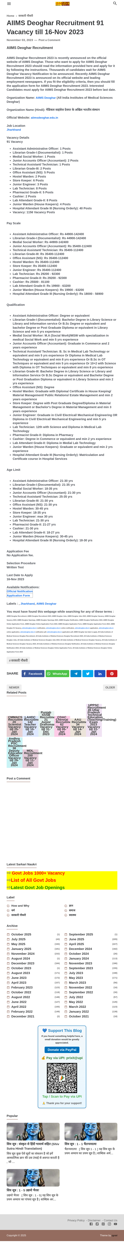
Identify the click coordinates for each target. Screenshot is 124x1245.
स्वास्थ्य (73, 919)
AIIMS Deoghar (46, 97)
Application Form (19, 595)
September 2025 (82, 938)
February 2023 (23, 991)
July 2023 (76, 977)
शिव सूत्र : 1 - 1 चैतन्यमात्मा (82, 1148)
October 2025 (22, 938)
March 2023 (78, 986)
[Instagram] (109, 1228)
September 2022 (82, 996)
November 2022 (81, 991)
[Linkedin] (100, 674)
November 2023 (81, 967)
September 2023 (82, 972)
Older (110, 688)
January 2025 (22, 953)
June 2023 (20, 982)
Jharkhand (14, 129)
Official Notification (20, 591)
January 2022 (79, 1015)
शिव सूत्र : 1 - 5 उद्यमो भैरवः (24, 1194)
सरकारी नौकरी (20, 660)
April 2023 (20, 986)
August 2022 (21, 1001)
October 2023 (22, 972)
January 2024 (79, 962)
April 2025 (77, 948)
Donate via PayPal (62, 1054)
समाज (72, 914)
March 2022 (78, 1010)
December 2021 (24, 1020)
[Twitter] (58, 674)
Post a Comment (50, 40)
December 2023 (24, 967)
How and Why (21, 909)
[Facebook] (33, 674)
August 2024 (21, 962)
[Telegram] (76, 674)
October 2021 (79, 1020)
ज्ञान (71, 909)
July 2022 (76, 1001)
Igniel (114, 1239)
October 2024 (79, 957)
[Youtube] (115, 1228)
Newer (14, 688)
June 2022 (20, 1006)
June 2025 (77, 943)
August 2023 (21, 977)
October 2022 (22, 996)
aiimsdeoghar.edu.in (45, 117)
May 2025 (19, 948)
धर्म (13, 914)
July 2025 (19, 943)
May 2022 (76, 1006)
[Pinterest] (112, 674)
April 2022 (20, 1010)
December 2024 (81, 953)
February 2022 (23, 1015)
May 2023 (76, 982)
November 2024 (24, 957)
